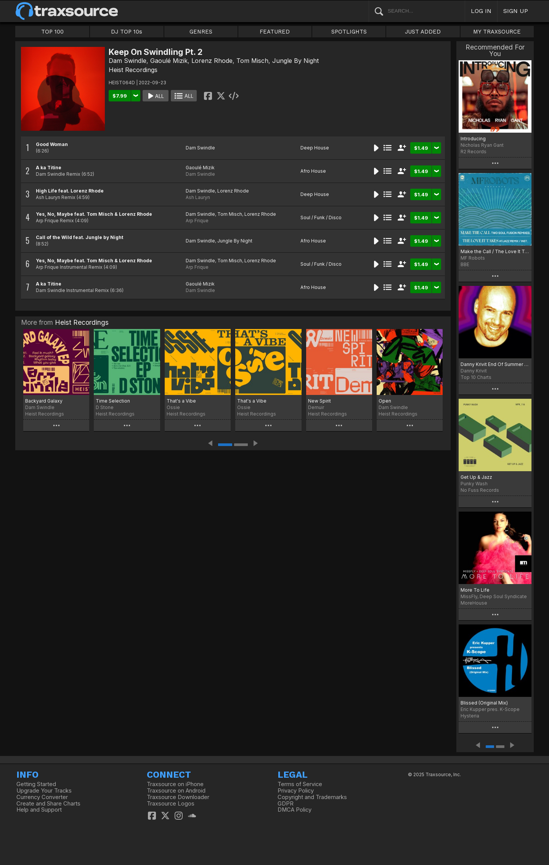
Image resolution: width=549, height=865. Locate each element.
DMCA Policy (294, 809)
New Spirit (319, 401)
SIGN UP (515, 10)
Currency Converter (42, 797)
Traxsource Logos (170, 803)
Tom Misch (252, 60)
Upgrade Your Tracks (44, 790)
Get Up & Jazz (476, 477)
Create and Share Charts (48, 803)
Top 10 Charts (476, 377)
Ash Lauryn (198, 197)
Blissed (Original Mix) (484, 703)
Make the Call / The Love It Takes (495, 251)
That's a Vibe (181, 401)
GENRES (200, 31)
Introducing (473, 138)
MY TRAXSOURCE (497, 31)
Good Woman (52, 144)
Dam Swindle (127, 60)
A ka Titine (48, 167)
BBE (465, 264)
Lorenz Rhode (212, 60)
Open (385, 401)
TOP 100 (52, 31)
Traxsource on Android (176, 790)
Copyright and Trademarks (312, 797)
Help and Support (39, 809)
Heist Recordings (133, 70)
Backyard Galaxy (44, 401)
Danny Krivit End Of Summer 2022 (495, 364)
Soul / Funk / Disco (321, 217)
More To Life (475, 590)
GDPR (286, 803)
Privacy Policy (296, 790)
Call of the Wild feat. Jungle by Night (79, 237)
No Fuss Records (480, 490)
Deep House (314, 148)
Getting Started (36, 784)
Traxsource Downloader (178, 797)
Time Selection (113, 401)
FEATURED (275, 31)
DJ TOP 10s (126, 31)
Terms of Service (300, 784)
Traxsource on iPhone (175, 784)
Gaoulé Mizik (169, 60)
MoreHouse (474, 603)
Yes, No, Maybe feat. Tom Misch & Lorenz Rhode (94, 214)
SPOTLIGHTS (349, 31)
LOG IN (481, 10)
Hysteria (470, 716)
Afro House (313, 171)
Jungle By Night (295, 60)
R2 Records (473, 151)
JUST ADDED (423, 31)
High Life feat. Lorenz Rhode (70, 191)
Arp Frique (197, 220)
